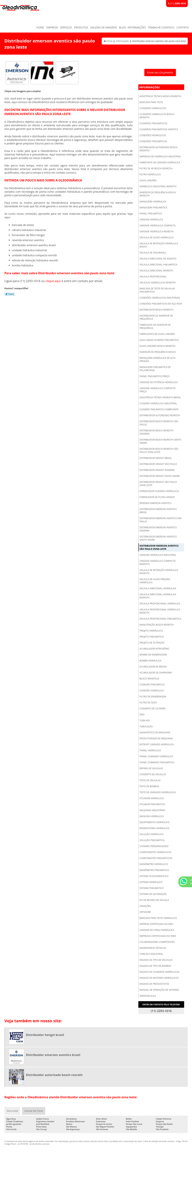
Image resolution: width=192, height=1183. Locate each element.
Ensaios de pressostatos (154, 983)
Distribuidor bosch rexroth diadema (156, 432)
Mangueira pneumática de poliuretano (155, 369)
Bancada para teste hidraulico (158, 918)
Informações (137, 27)
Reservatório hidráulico (155, 828)
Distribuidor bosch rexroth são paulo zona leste (159, 450)
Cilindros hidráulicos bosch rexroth (157, 116)
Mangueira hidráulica (153, 201)
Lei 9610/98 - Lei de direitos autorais (33, 1144)
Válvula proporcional (153, 276)
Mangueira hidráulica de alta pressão (158, 359)
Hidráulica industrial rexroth (158, 186)
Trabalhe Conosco (161, 27)
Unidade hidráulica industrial (158, 555)
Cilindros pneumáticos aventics (159, 129)
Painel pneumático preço (155, 376)
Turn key (145, 720)
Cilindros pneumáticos (153, 123)
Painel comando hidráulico (156, 756)
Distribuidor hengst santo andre (160, 476)
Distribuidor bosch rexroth (156, 309)
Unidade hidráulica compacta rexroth (158, 562)
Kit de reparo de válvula (154, 900)
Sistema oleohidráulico (154, 876)
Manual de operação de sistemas (159, 989)
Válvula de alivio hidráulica (157, 237)
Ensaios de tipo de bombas (155, 966)
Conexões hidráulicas (153, 135)
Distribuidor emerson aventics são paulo (161, 520)
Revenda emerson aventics (156, 503)
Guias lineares (148, 180)
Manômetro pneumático (154, 870)
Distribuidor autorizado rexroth (160, 415)
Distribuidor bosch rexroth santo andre (160, 441)
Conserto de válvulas (153, 774)
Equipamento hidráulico (155, 822)
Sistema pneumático (152, 888)
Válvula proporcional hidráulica (160, 603)
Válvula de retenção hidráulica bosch (159, 245)
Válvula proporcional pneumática (160, 618)
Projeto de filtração (152, 642)
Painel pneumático (151, 213)
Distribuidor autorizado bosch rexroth (159, 149)
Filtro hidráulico (150, 174)
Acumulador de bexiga (153, 666)
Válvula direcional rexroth (156, 270)
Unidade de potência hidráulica (159, 382)
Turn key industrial (151, 954)
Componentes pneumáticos (156, 858)
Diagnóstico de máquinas (155, 732)
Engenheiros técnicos (153, 948)
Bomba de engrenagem (153, 654)
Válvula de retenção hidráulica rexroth (159, 571)
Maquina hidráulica (152, 816)
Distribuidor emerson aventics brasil (158, 511)
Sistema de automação (153, 894)
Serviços (66, 27)
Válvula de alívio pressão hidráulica (155, 581)
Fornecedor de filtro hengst (157, 497)
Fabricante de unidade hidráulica (160, 162)
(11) (177, 3)
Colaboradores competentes (157, 942)
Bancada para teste (151, 102)
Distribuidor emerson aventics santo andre (158, 538)
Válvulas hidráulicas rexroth (158, 282)
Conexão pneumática (152, 684)
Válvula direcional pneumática (158, 264)
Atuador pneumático (152, 804)
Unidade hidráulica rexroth (157, 231)
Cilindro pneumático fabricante (159, 409)
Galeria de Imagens (103, 27)
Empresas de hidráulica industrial (160, 156)
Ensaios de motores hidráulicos (159, 977)
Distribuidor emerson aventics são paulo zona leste (159, 547)
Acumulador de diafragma (156, 672)
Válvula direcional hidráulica (158, 588)
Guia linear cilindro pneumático (159, 340)
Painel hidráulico (150, 750)
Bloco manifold (149, 678)
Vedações (145, 906)
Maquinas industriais (152, 810)
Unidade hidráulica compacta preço (158, 390)
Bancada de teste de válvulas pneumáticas (157, 290)
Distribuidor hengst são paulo (158, 464)
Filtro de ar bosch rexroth (156, 168)
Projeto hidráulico (151, 630)
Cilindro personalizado (154, 846)
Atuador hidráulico (152, 798)
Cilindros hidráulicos (153, 108)
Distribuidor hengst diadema (157, 470)
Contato (182, 27)
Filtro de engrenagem (153, 696)
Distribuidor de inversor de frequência (156, 317)
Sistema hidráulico (151, 882)
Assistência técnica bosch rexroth (160, 96)
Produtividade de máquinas (156, 738)
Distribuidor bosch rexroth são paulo (159, 423)
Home (40, 27)
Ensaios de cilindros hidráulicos (159, 971)
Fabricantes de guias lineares (157, 334)
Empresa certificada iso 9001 (157, 924)
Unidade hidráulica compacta (158, 225)
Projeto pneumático (152, 636)
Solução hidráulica (152, 834)
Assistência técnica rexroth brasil (160, 397)
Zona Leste (12, 1110)
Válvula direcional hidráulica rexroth (158, 596)
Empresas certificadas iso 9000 (158, 936)
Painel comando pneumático (157, 762)
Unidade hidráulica (151, 219)
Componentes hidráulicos (155, 852)
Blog (122, 27)
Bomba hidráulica (150, 660)
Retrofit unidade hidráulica (157, 744)
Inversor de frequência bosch (158, 352)
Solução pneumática (152, 840)
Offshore (145, 912)
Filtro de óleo (148, 702)
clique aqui (53, 281)
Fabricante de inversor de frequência (155, 326)
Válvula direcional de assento (158, 258)
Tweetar (9, 294)
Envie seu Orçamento (160, 72)
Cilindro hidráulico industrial (158, 403)
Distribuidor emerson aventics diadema (158, 529)
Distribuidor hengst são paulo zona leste (158, 483)
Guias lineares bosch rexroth (157, 346)
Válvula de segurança (153, 252)
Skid (142, 714)
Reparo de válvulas (151, 768)
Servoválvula (148, 995)
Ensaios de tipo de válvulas (156, 960)
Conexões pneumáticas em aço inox (161, 303)
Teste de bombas (149, 786)
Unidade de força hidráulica (157, 930)
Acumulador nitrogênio (154, 648)
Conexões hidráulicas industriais (160, 297)
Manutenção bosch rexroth (157, 624)
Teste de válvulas (150, 780)
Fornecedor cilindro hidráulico (159, 491)
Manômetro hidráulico (154, 864)
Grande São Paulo (33, 1110)
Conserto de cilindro (153, 708)
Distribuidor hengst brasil (156, 458)
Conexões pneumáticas (153, 141)
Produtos (81, 27)
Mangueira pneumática (153, 207)
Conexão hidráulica (152, 690)
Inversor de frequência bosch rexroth (158, 194)
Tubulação (146, 726)
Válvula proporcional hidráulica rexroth (160, 611)
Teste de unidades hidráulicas (158, 792)
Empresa (52, 27)
